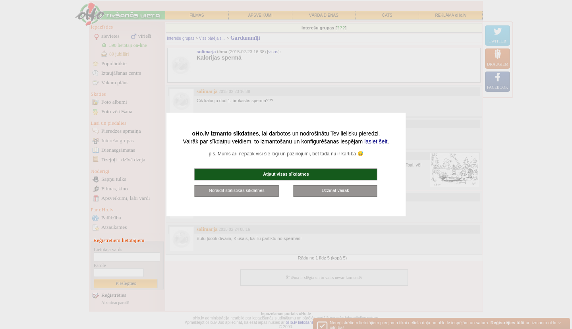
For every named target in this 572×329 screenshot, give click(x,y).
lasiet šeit (375, 141)
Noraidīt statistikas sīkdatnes (237, 190)
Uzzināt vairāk (335, 190)
